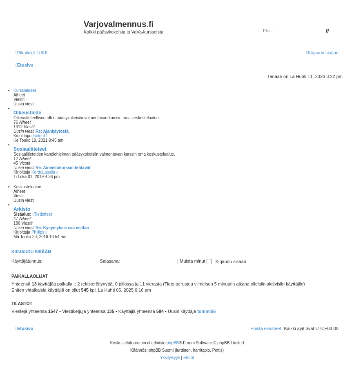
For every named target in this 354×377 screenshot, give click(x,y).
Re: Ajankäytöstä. (53, 131)
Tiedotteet (42, 214)
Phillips (38, 232)
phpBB (173, 343)
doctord (38, 136)
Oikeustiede (27, 113)
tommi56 (206, 311)
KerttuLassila (43, 172)
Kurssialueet (24, 90)
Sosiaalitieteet (30, 149)
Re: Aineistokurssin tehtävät (63, 167)
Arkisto (21, 209)
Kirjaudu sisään (31, 251)
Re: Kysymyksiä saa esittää (62, 227)
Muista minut (196, 261)
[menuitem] (42, 53)
